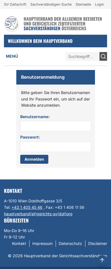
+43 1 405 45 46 (27, 207)
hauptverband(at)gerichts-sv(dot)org (38, 213)
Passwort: (30, 137)
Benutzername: (35, 116)
